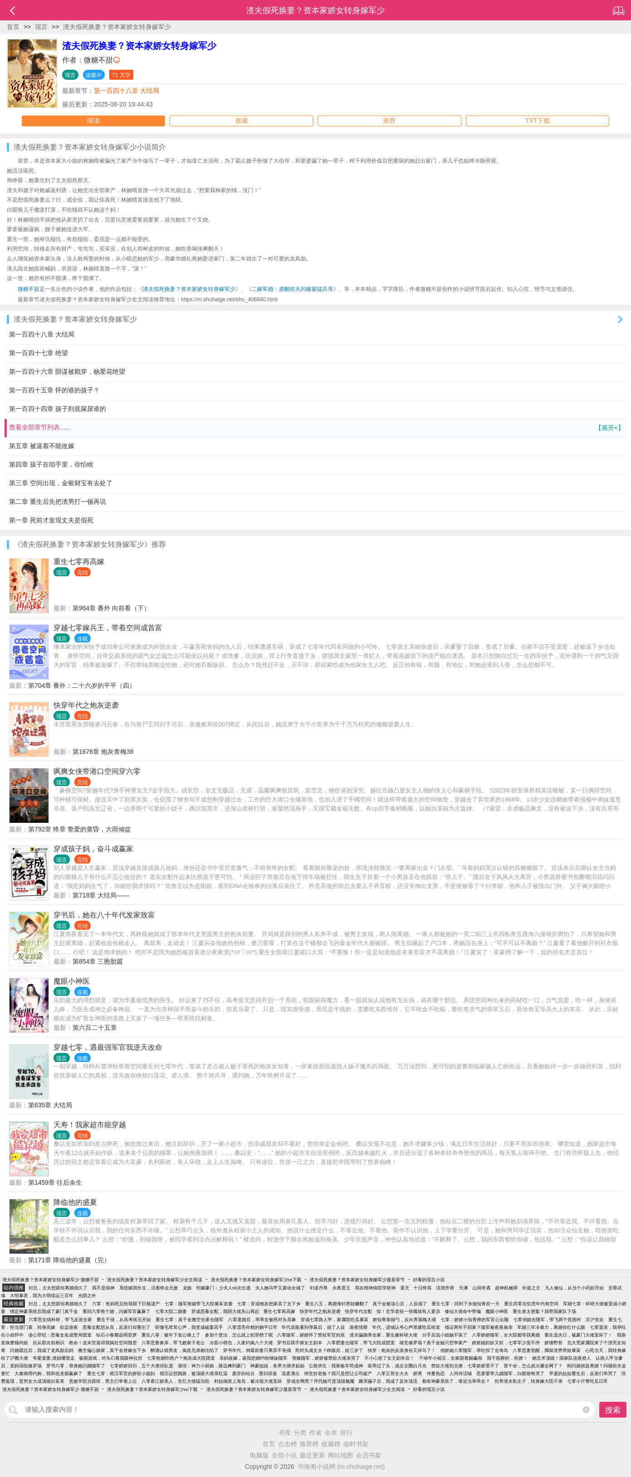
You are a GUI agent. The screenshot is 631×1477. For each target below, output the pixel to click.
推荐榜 (309, 1444)
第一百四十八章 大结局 (126, 90)
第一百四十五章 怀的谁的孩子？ (54, 390)
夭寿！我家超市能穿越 (89, 1125)
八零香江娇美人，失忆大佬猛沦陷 (175, 1381)
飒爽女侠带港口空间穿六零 (97, 771)
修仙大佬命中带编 (463, 1311)
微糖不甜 (98, 60)
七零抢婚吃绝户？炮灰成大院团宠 (181, 1358)
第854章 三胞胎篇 (98, 961)
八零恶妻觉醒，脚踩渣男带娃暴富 (547, 1350)
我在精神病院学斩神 (375, 1287)
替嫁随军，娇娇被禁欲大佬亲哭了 (326, 1358)
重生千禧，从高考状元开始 (124, 1319)
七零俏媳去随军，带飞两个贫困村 (547, 1319)
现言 (41, 26)
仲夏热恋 (436, 1373)
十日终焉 (422, 1287)
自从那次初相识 (48, 1342)
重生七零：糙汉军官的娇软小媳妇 (121, 1373)
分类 (300, 1432)
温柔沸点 (291, 1373)
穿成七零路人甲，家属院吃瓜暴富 (335, 1319)
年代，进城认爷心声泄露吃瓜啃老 (406, 1327)
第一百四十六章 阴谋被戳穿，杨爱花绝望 (67, 371)
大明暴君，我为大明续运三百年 (41, 1295)
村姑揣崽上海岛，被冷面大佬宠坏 (248, 1381)
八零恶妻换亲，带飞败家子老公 (173, 1342)
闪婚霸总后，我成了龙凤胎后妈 (41, 1350)
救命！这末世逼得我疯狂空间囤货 (103, 1342)
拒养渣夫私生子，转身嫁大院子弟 (529, 1381)
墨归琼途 (268, 1373)
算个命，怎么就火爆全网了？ (533, 1365)
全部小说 (284, 1455)
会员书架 (368, 1455)
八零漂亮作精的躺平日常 (252, 1327)
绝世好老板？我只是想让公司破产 (338, 1373)
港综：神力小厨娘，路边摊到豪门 (212, 1365)
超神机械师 (506, 1287)
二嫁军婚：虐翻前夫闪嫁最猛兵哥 (292, 289)
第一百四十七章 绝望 (38, 353)
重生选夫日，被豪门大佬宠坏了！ (578, 1334)
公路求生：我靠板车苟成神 (336, 1365)
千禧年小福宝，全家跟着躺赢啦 (450, 1358)
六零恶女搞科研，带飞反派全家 (60, 1319)
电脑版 (259, 1455)
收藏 (241, 120)
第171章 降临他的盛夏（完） (69, 1260)
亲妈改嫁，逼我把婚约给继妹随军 (253, 1358)
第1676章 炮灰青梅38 (103, 751)
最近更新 (312, 1455)
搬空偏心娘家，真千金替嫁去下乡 (112, 1350)
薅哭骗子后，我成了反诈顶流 (388, 1381)
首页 (13, 26)
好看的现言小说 (429, 1279)
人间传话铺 (460, 1373)
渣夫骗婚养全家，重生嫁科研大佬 (383, 1334)
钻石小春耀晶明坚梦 (116, 1334)
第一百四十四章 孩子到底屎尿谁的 (57, 408)
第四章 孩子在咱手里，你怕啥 (51, 464)
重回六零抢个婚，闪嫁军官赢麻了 (116, 1311)
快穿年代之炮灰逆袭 (86, 705)
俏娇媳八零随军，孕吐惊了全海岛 (474, 1350)
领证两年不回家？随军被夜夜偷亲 (479, 1327)
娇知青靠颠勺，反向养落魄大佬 (404, 1319)
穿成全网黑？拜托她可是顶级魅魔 (320, 1381)
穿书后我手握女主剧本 (299, 1342)
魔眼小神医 (71, 981)
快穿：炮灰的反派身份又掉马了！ (402, 1350)
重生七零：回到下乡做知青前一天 (466, 1303)
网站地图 (340, 1455)
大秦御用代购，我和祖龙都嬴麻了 (49, 1373)
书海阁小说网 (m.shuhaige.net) (341, 1466)
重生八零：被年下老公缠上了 (170, 1334)
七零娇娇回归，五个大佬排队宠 (141, 1365)
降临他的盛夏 (75, 1202)
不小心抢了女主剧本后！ (389, 1358)
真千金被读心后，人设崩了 (400, 1303)
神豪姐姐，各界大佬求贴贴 (277, 1365)
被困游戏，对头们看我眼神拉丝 (110, 1358)
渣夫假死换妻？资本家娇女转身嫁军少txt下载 (256, 1279)
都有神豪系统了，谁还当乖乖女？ (456, 1381)
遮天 (404, 1287)
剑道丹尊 (319, 1287)
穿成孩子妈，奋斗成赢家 (93, 849)
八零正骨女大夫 (392, 1373)
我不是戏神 (103, 1287)
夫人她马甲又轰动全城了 (280, 1287)
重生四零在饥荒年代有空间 (531, 1303)
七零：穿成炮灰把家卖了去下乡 (269, 1303)
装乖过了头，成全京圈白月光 (397, 1365)
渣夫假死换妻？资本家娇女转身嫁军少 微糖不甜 (50, 1279)
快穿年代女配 (358, 1311)
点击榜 (287, 1444)
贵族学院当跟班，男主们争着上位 (103, 1381)
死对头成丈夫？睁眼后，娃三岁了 (329, 1350)
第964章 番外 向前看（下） (111, 608)
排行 (346, 1432)
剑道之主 (531, 1287)
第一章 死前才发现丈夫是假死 (51, 520)
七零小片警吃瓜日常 (587, 1381)
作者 (315, 1432)
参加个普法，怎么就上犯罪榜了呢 (239, 1334)
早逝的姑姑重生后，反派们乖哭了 (583, 1373)
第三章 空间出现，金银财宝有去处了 (60, 483)
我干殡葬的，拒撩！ (507, 1358)
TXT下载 (537, 120)
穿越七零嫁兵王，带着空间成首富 (107, 628)
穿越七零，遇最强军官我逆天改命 (107, 1047)
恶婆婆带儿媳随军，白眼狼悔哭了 (510, 1373)
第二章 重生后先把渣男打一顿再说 (57, 501)
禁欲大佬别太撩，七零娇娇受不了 (465, 1365)
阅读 (93, 120)
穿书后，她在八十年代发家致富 (104, 915)
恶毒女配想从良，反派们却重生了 (116, 1327)
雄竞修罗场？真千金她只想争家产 (433, 1342)
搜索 (613, 1410)
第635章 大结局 (50, 1105)
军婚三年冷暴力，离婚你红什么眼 (551, 1327)
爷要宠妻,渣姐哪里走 (54, 1358)
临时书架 (356, 1444)
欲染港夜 (69, 1327)
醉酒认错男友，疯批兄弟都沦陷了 (184, 1350)
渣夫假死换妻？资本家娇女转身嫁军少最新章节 (357, 1279)
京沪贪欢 (595, 1319)
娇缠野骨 (553, 1342)
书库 (284, 1432)
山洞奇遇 (481, 1287)
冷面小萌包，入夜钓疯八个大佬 (241, 1342)
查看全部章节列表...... (316, 428)
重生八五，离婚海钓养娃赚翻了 (337, 1303)
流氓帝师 (445, 1287)
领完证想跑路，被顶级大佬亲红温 (194, 1373)
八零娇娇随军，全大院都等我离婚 (506, 1334)
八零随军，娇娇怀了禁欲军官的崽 (311, 1334)
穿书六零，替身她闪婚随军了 (75, 1365)
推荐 (389, 120)
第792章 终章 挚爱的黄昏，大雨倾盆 (79, 829)
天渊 (463, 1287)
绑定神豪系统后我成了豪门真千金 (44, 1311)
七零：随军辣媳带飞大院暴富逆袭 (199, 1303)
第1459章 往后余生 (55, 1182)
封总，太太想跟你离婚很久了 (58, 1287)
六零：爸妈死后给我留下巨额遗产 (126, 1303)
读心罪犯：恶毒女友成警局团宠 (60, 1334)
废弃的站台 (243, 1373)
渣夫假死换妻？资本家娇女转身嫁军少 (117, 26)
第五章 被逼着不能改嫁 (41, 445)
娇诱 (417, 1373)
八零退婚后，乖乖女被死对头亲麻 (262, 1319)
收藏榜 (330, 1444)
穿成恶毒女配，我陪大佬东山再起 (225, 1311)
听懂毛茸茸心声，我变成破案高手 (189, 1327)
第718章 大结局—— (101, 895)
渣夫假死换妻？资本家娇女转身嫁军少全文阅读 (154, 1279)
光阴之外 (87, 1295)
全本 (331, 1432)
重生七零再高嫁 (78, 561)
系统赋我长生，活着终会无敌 (148, 1287)
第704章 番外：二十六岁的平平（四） (82, 685)
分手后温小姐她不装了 (444, 1334)
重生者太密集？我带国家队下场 (544, 1311)
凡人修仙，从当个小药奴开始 (574, 1287)
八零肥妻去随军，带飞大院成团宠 (361, 1342)
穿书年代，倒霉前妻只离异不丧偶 (257, 1350)
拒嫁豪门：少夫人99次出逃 (223, 1287)
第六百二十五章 (95, 1027)
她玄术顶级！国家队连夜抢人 (561, 1358)
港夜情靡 (358, 1327)
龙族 (187, 1287)
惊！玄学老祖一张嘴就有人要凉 (408, 1311)
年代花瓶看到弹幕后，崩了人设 (313, 1327)
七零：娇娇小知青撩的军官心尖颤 (475, 1319)
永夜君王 (341, 1287)
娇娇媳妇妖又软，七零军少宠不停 (506, 1342)
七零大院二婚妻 (171, 1311)
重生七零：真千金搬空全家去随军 (189, 1319)
